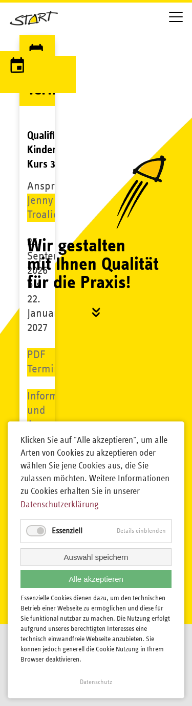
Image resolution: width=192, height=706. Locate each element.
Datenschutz (96, 682)
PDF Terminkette (54, 362)
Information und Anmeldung (54, 410)
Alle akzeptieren (96, 579)
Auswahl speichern (96, 557)
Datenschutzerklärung (59, 504)
